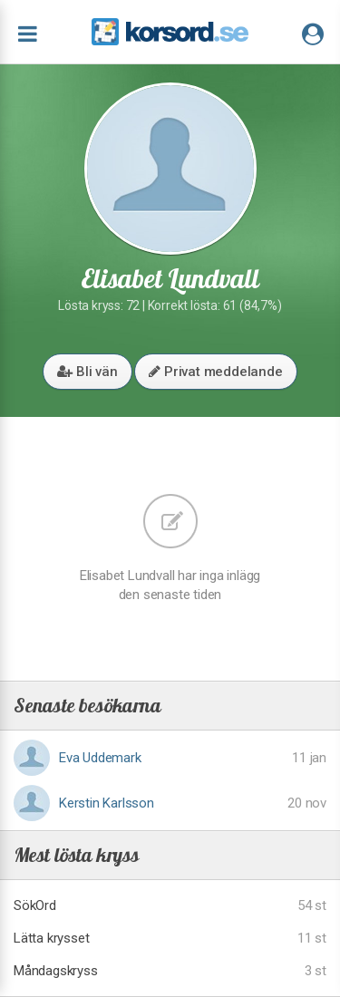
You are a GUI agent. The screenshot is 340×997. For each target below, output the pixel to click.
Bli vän (87, 371)
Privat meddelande (215, 371)
